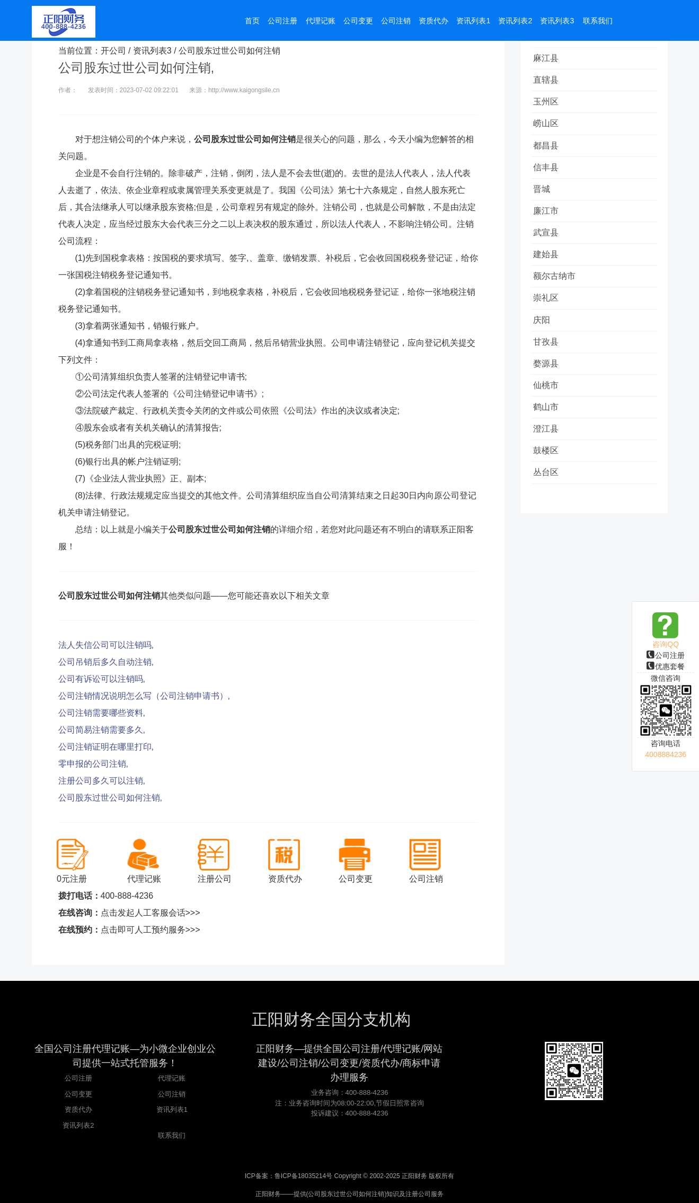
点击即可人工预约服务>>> (150, 929)
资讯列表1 (172, 1109)
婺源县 (549, 393)
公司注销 (171, 1094)
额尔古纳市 (557, 297)
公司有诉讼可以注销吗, (101, 678)
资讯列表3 (152, 50)
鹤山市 (549, 440)
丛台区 (549, 512)
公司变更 (78, 1094)
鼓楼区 (549, 488)
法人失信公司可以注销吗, (106, 644)
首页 (251, 22)
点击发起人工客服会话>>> (150, 912)
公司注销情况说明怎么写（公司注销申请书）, (144, 695)
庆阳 (544, 345)
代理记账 (171, 1078)
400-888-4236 (127, 895)
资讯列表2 (78, 1125)
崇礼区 (549, 321)
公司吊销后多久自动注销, (106, 661)
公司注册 (666, 655)
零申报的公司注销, (93, 763)
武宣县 (549, 249)
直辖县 (549, 82)
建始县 (549, 273)
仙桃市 (549, 417)
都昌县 (549, 154)
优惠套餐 (666, 666)
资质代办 (78, 1109)
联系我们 (171, 1135)
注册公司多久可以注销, (101, 780)
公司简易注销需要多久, (101, 729)
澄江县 (549, 464)
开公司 (113, 50)
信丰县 (549, 178)
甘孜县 (549, 369)
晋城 (544, 202)
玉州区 (549, 106)
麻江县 (549, 59)
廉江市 (549, 226)
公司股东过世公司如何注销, (110, 797)
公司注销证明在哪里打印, (106, 746)
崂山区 (549, 130)
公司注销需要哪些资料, (101, 712)
